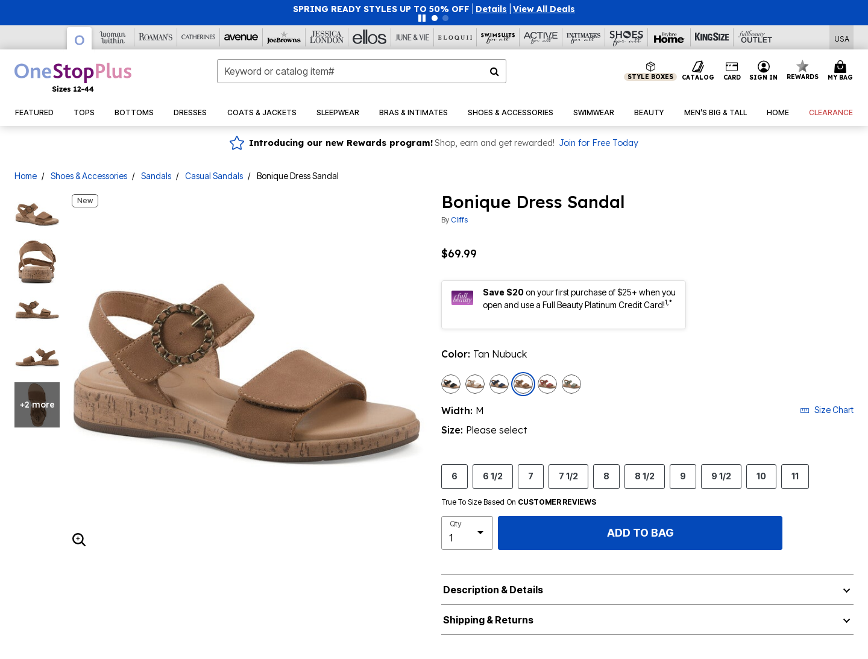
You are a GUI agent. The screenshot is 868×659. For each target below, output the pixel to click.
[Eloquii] (455, 37)
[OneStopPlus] (80, 38)
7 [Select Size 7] (530, 475)
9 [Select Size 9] (683, 475)
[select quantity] (467, 533)
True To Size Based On (519, 502)
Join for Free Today (598, 142)
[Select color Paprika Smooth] (547, 384)
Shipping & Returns (488, 620)
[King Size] (712, 37)
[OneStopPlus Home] (72, 77)
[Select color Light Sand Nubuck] (475, 384)
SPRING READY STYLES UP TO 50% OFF (381, 9)
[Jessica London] (327, 37)
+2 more (37, 404)
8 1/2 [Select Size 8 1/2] (645, 475)
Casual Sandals (214, 176)
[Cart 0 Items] (842, 71)
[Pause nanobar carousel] (422, 18)
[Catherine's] (198, 37)
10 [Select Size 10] (761, 475)
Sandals (156, 176)
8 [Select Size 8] (606, 475)
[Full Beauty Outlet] (755, 37)
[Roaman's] (155, 37)
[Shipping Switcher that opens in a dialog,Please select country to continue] (842, 37)
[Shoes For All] (626, 37)
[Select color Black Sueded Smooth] (451, 384)
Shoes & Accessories (89, 176)
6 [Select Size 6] (454, 475)
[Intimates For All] (583, 37)
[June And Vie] (412, 37)
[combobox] (361, 71)
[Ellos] (369, 37)
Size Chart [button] (827, 410)
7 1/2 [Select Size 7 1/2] (568, 475)
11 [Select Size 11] (795, 475)
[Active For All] (541, 37)
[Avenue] (241, 37)
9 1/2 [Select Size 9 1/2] (721, 475)
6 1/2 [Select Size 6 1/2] (493, 475)
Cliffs (459, 219)
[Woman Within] (113, 37)
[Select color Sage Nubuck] (571, 384)
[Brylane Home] (669, 37)
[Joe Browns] (284, 37)
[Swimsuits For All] (498, 37)
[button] (491, 9)
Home (25, 176)
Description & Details (493, 590)
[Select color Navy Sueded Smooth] (499, 384)
